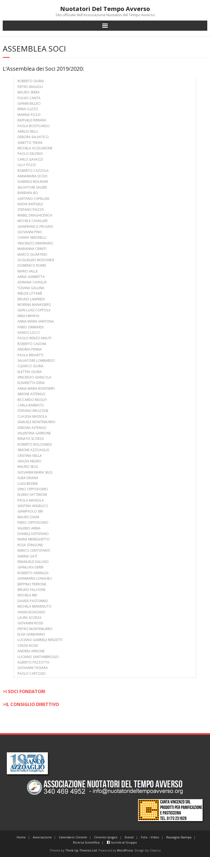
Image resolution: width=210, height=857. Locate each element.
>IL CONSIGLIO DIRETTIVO (31, 704)
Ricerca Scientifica (86, 842)
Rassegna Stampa (178, 837)
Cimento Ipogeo (106, 837)
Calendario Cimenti (73, 837)
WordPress (125, 850)
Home (21, 837)
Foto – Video (150, 837)
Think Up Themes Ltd (81, 850)
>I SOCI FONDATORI (24, 691)
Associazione (42, 837)
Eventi (129, 837)
